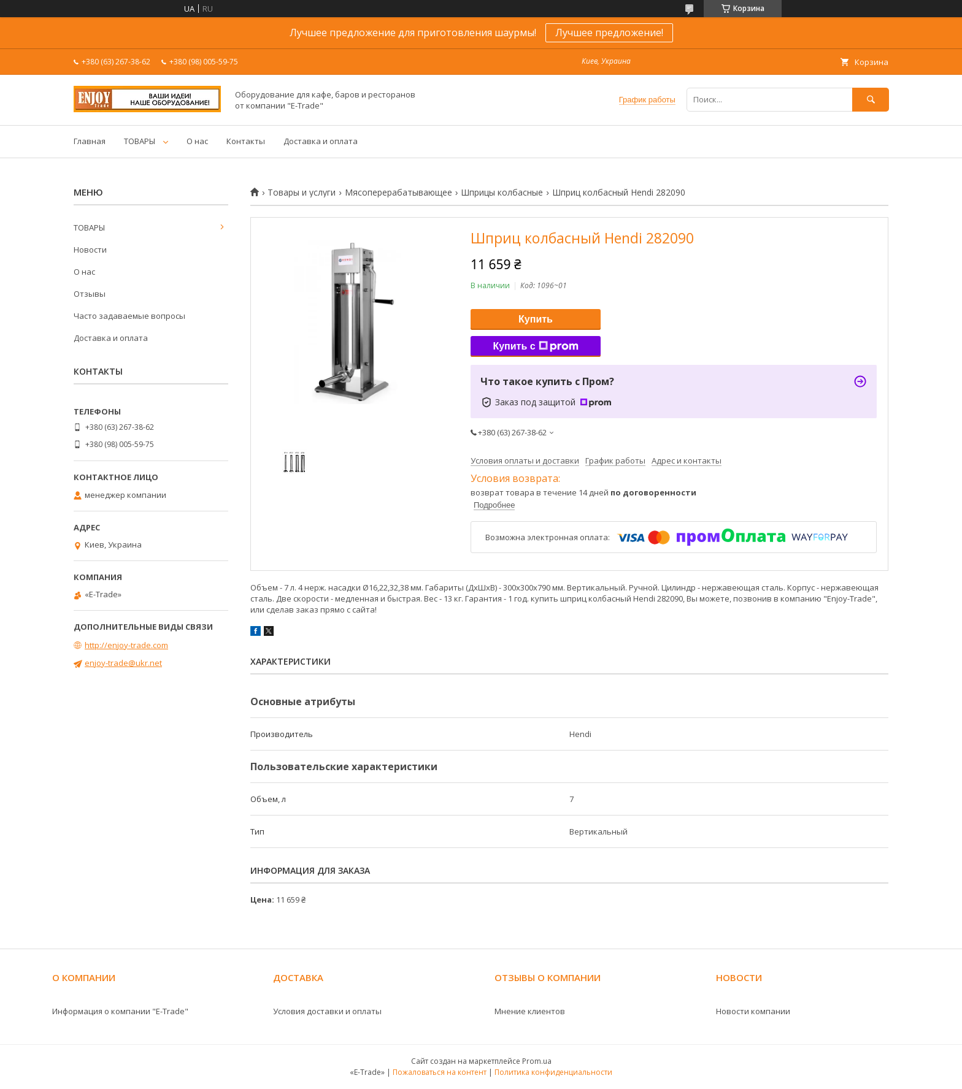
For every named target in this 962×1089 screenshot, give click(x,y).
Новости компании (753, 1011)
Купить (535, 319)
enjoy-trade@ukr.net (123, 663)
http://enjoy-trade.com (126, 645)
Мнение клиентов (529, 1011)
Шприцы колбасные (502, 192)
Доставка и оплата (320, 141)
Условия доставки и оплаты (327, 1011)
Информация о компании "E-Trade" (120, 1011)
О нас (197, 141)
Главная (90, 141)
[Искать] (870, 100)
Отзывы (90, 293)
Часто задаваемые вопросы (129, 315)
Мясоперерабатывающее (398, 192)
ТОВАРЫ (139, 141)
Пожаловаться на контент (440, 1072)
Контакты (245, 141)
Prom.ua (537, 1061)
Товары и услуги (301, 192)
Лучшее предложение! (609, 32)
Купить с (535, 346)
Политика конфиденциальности (553, 1072)
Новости (90, 249)
